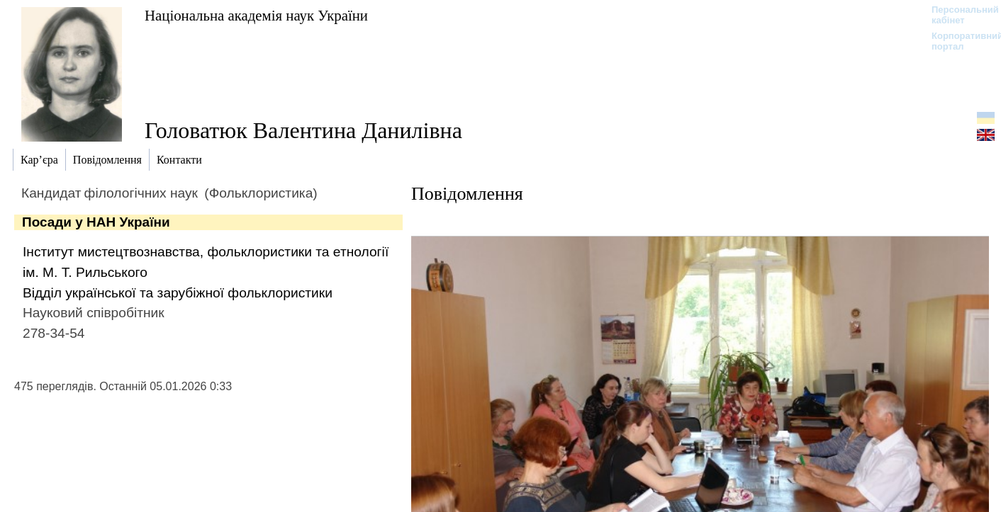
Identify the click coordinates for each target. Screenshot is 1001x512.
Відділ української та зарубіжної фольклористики (177, 292)
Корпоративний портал (958, 41)
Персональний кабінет (958, 14)
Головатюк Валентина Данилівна (303, 130)
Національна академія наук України (256, 15)
